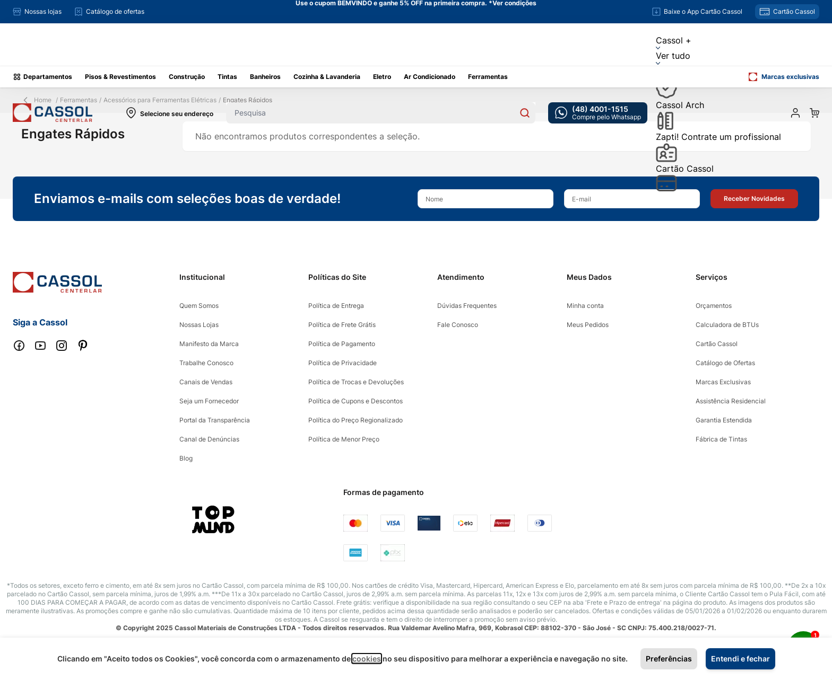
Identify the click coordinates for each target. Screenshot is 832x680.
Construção (187, 77)
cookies (366, 658)
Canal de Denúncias (209, 439)
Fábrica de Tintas (721, 439)
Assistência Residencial (731, 401)
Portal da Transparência (214, 420)
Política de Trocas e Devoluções (356, 382)
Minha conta (585, 306)
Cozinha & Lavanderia (326, 77)
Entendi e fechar (740, 658)
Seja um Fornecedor (209, 401)
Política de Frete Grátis (342, 325)
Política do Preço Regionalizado (355, 420)
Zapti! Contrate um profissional (718, 146)
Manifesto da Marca (209, 344)
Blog (186, 458)
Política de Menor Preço (343, 439)
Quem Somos (199, 306)
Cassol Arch (680, 115)
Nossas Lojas (199, 325)
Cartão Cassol (685, 177)
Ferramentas (488, 77)
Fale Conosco (457, 325)
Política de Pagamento (341, 344)
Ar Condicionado (429, 77)
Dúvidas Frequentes (467, 306)
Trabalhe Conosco (206, 363)
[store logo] (52, 112)
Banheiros (265, 77)
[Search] (524, 112)
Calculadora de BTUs (727, 325)
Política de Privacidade (342, 363)
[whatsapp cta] (597, 112)
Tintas (227, 77)
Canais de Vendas (205, 382)
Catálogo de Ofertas (725, 363)
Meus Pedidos (588, 325)
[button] (754, 198)
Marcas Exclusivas (723, 382)
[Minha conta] (795, 113)
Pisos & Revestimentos (120, 77)
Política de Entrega (336, 306)
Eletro (382, 77)
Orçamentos (714, 306)
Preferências (669, 658)
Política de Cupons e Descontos (355, 401)
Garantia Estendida (724, 420)
